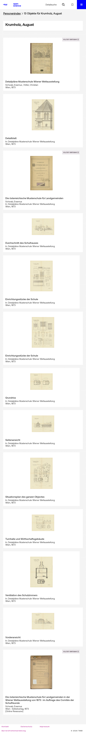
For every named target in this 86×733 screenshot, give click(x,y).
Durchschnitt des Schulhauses (21, 243)
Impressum (45, 726)
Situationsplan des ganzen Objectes (24, 496)
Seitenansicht (12, 440)
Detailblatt (11, 138)
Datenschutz (26, 726)
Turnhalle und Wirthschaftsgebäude (24, 539)
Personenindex (12, 13)
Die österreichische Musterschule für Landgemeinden (34, 198)
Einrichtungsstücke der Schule (21, 299)
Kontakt (5, 726)
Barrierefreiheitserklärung (14, 731)
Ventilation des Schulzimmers (21, 595)
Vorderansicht (12, 637)
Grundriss (10, 397)
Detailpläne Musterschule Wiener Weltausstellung (32, 81)
